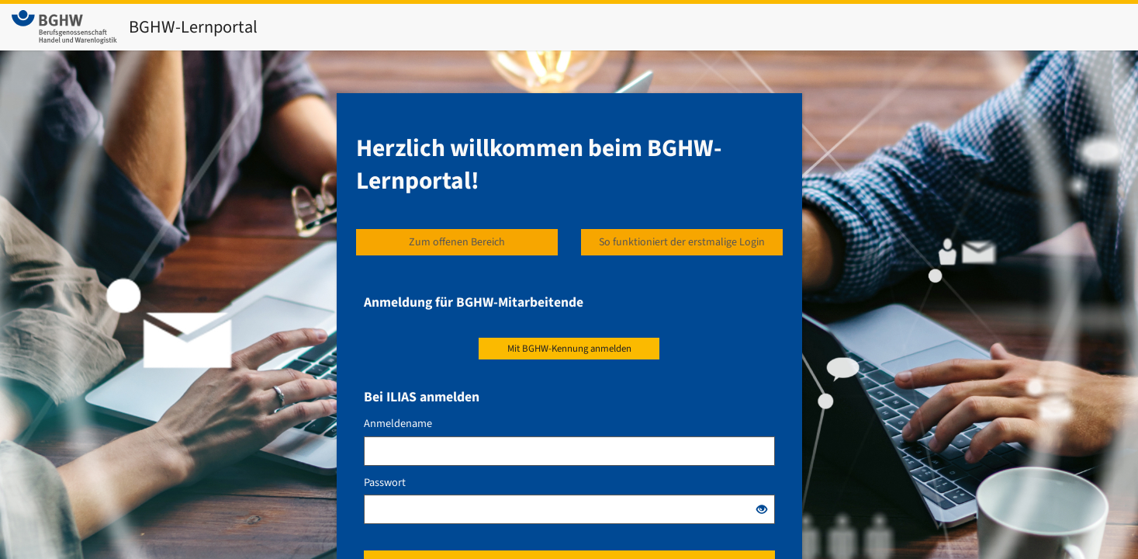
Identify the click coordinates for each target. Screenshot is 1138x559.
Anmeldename (398, 424)
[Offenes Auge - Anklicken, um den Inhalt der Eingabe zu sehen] (761, 511)
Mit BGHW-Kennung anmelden (569, 349)
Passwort (385, 483)
